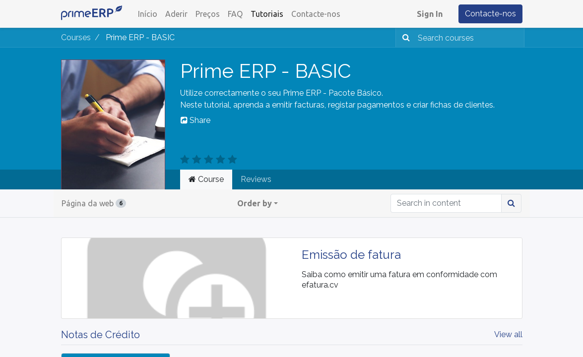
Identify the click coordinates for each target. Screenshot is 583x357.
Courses (76, 37)
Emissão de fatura (351, 255)
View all (508, 334)
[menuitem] (147, 14)
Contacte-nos (490, 13)
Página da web (94, 203)
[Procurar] (404, 37)
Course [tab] (206, 179)
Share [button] (195, 120)
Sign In (430, 13)
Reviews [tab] (256, 179)
